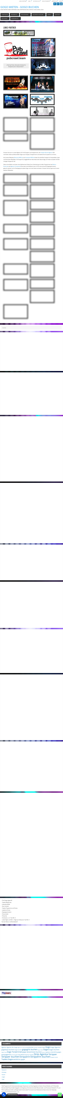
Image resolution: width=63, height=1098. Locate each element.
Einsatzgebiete (46, 1)
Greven (3, 1074)
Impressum (54, 1)
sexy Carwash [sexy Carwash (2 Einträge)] (30, 1054)
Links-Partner (22, 1)
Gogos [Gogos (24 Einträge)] (46, 1049)
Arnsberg (4, 1072)
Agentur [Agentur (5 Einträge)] (3, 1047)
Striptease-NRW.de (29, 157)
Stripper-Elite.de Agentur (47, 152)
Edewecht (4, 1070)
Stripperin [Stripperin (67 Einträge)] (25, 1056)
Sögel (3, 1079)
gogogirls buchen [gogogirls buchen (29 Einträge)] (29, 1049)
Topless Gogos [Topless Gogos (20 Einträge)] (7, 1059)
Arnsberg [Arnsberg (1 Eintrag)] (27, 1047)
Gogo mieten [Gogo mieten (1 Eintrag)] (40, 1049)
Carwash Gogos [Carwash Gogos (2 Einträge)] (41, 1047)
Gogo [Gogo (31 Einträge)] (47, 1047)
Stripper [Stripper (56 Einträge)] (53, 1054)
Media (60, 1)
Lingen (3, 1077)
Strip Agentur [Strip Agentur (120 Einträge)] (41, 1054)
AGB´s (29, 1)
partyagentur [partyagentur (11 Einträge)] (6, 1054)
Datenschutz (36, 1)
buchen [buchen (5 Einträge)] (31, 1047)
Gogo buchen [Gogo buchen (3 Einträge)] (18, 1050)
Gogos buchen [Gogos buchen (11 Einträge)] (54, 1050)
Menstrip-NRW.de (18, 157)
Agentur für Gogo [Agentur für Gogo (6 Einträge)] (12, 1047)
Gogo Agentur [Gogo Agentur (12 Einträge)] (55, 1047)
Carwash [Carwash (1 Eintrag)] (35, 1047)
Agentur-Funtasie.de (16, 166)
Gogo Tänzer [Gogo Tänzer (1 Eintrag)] (4, 1052)
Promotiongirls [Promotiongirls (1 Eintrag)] (14, 1054)
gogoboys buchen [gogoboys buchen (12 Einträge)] (7, 1050)
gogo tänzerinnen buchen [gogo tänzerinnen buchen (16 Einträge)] (32, 1052)
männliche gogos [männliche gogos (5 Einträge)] (56, 1052)
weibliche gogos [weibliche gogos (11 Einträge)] (19, 1059)
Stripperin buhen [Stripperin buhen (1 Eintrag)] (54, 1057)
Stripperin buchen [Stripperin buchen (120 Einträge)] (40, 1056)
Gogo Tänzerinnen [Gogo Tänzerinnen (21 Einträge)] (14, 1052)
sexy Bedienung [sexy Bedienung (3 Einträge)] (22, 1054)
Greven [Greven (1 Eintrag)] (43, 1052)
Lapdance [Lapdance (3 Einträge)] (48, 1052)
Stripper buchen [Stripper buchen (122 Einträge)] (10, 1056)
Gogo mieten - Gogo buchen (19, 7)
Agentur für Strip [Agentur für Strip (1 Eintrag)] (21, 1047)
